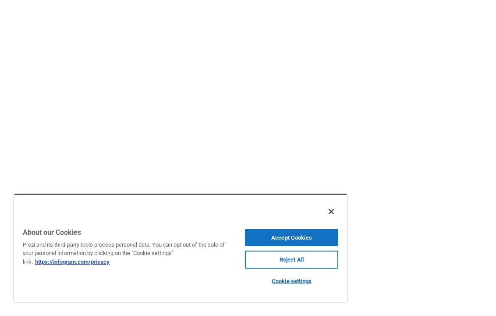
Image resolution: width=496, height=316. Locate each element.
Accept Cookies (253, 237)
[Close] (285, 211)
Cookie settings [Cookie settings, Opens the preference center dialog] (253, 281)
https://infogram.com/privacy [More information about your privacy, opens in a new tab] (95, 262)
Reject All (253, 259)
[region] (158, 248)
